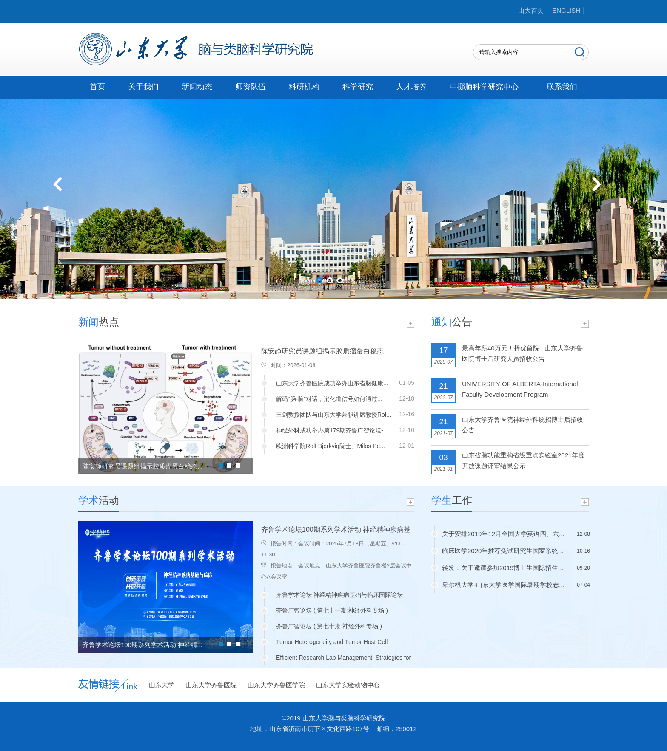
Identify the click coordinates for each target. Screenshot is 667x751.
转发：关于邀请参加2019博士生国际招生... (503, 567)
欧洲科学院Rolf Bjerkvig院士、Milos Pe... (330, 446)
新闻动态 (197, 86)
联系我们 (562, 86)
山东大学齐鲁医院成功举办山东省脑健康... (332, 383)
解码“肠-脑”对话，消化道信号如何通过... (329, 398)
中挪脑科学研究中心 (484, 86)
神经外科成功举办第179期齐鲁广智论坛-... (332, 430)
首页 (97, 86)
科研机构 (304, 86)
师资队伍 (250, 86)
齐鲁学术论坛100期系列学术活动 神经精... (142, 644)
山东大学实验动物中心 (348, 685)
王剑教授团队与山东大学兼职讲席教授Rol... (333, 414)
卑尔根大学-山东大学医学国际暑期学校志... (503, 584)
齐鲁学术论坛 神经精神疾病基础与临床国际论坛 (339, 594)
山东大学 (161, 685)
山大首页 (531, 10)
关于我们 (143, 86)
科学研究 (357, 86)
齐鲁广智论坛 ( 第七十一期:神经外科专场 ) (332, 610)
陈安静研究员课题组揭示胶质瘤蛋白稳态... (143, 466)
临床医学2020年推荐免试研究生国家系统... (503, 550)
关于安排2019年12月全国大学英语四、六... (503, 533)
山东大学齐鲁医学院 (276, 685)
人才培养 (411, 86)
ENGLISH (566, 10)
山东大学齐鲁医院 (211, 685)
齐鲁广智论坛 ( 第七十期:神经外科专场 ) (329, 626)
